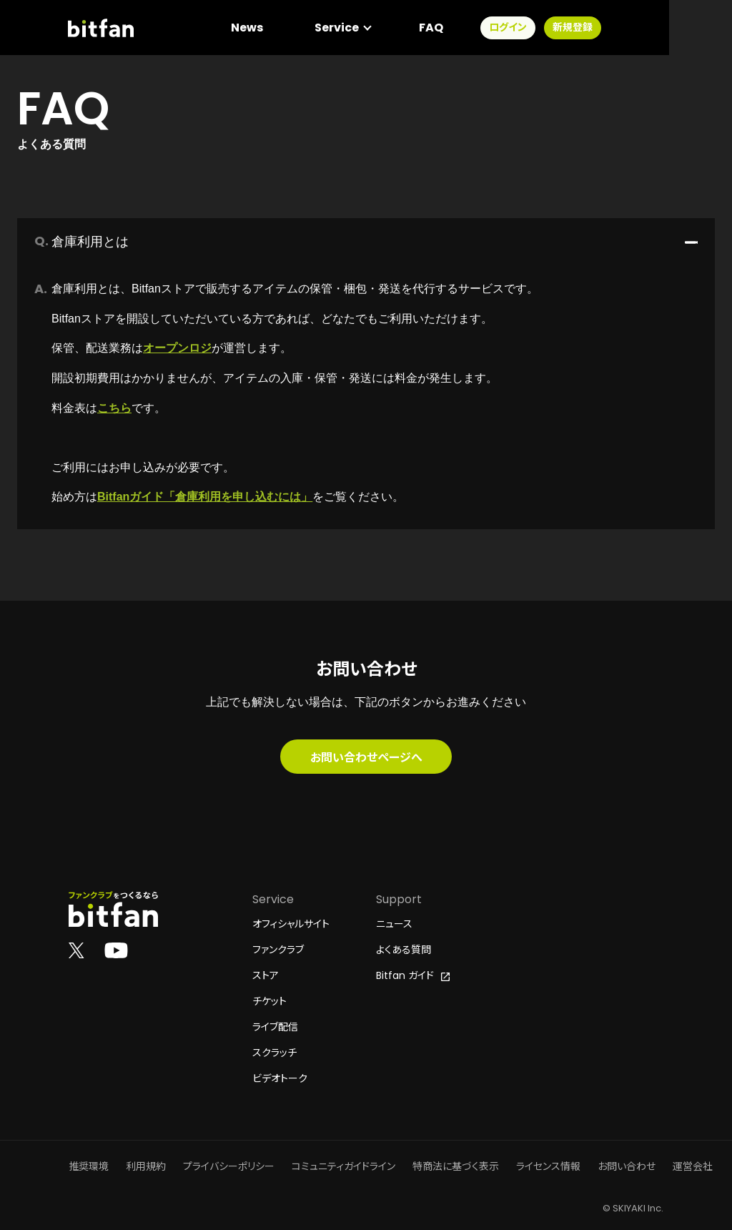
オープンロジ (177, 348)
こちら (114, 408)
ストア (265, 975)
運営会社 (693, 1166)
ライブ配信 (275, 1027)
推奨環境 (89, 1166)
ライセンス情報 (548, 1166)
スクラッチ (274, 1053)
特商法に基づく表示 (455, 1166)
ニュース (394, 924)
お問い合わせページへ (366, 756)
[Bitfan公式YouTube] (116, 949)
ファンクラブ (278, 950)
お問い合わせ (627, 1166)
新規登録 (635, 28)
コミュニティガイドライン (343, 1166)
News (309, 28)
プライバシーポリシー (228, 1166)
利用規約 (146, 1166)
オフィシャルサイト (291, 924)
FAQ (493, 28)
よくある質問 (403, 950)
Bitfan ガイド (413, 975)
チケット (269, 1001)
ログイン (570, 28)
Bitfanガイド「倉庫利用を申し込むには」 (204, 497)
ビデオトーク (279, 1078)
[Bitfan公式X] (76, 949)
